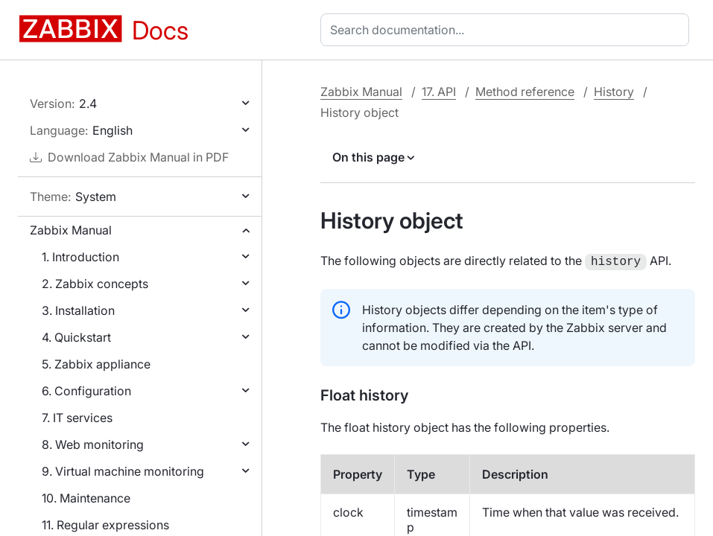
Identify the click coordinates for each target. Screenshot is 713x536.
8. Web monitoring (93, 444)
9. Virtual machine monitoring (123, 471)
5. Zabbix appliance (96, 364)
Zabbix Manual (71, 230)
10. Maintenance (86, 498)
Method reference (524, 91)
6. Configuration (86, 390)
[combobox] (507, 30)
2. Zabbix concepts (95, 283)
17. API (439, 91)
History (614, 91)
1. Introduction (80, 256)
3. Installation (78, 310)
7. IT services (77, 417)
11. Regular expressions (105, 524)
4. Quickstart (76, 337)
